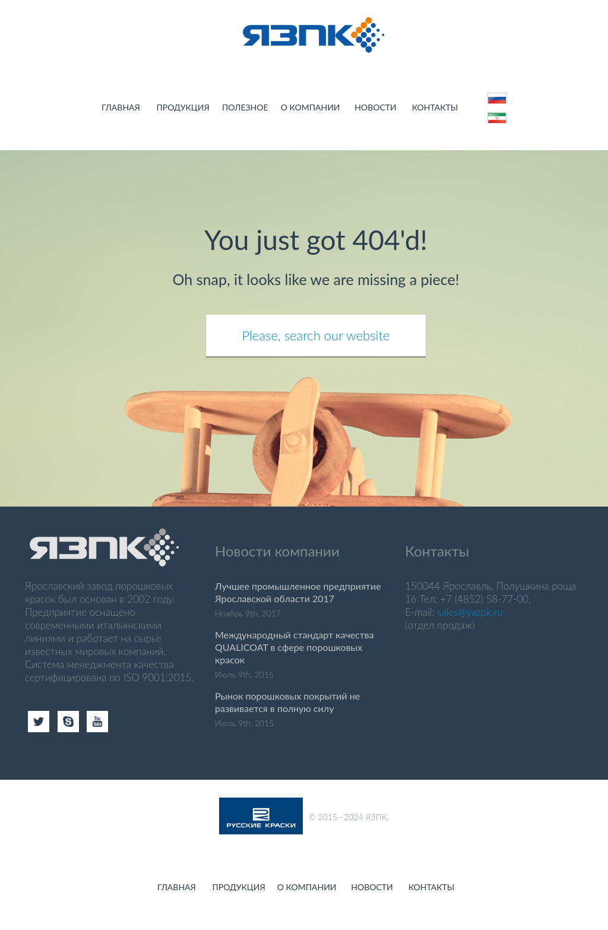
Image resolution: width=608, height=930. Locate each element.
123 (500, 115)
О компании (310, 107)
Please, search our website (316, 335)
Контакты (435, 107)
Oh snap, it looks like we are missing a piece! (316, 279)
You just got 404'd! (316, 239)
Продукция (182, 107)
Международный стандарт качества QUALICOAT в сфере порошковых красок (294, 647)
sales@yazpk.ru (469, 612)
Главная (121, 107)
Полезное (245, 107)
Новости (375, 107)
